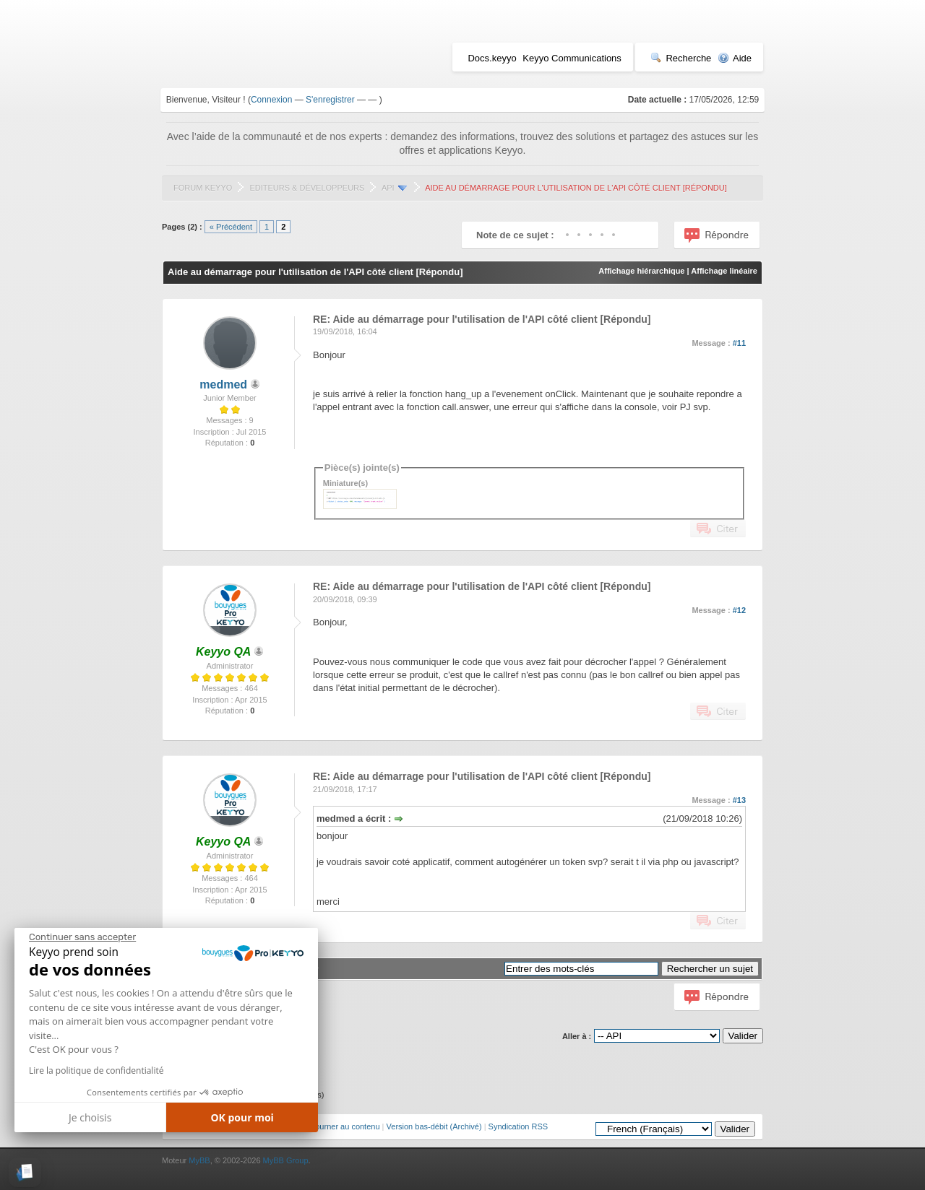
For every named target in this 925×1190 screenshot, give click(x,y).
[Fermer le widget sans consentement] (82, 937)
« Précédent (231, 226)
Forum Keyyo (202, 187)
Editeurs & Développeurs (306, 187)
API (388, 187)
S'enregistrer (330, 100)
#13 (739, 800)
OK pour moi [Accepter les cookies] (242, 1117)
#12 (739, 610)
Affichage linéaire (724, 270)
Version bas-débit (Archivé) (434, 1126)
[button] (25, 1172)
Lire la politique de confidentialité (96, 1070)
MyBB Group (286, 1160)
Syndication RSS (518, 1126)
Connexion (271, 100)
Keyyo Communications (571, 58)
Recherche (680, 58)
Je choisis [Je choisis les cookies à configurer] (90, 1117)
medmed (223, 384)
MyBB (199, 1160)
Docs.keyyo (492, 58)
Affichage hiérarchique (641, 270)
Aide (735, 58)
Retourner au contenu (341, 1126)
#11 (739, 343)
